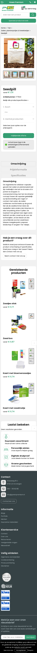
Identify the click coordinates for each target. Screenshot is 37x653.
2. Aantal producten (13, 119)
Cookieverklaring (7, 560)
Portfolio (4, 516)
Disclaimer (5, 566)
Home (3, 28)
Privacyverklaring (8, 563)
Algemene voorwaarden (10, 557)
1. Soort (6, 107)
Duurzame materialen (9, 522)
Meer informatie (8, 650)
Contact (4, 533)
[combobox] (15, 15)
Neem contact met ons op (15, 256)
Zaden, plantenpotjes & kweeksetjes (15, 30)
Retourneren (6, 539)
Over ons (4, 536)
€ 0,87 (8, 341)
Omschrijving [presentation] (18, 163)
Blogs (3, 513)
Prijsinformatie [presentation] (18, 169)
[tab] (18, 163)
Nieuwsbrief (5, 545)
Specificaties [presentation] (18, 175)
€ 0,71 (8, 307)
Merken (4, 519)
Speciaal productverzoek (18, 21)
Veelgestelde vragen (9, 542)
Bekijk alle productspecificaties (15, 100)
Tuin (9, 28)
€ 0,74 (9, 376)
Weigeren (30, 650)
